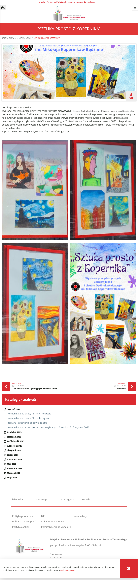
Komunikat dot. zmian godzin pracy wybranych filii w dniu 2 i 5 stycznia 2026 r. (49, 427)
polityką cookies (67, 570)
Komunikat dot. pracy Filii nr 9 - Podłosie (29, 413)
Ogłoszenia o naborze (52, 521)
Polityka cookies (20, 526)
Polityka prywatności (23, 516)
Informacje (41, 499)
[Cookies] (129, 568)
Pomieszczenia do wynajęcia (56, 526)
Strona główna (9, 38)
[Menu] (135, 7)
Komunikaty (80, 516)
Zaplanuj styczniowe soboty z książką (27, 422)
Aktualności (25, 38)
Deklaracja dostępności (24, 521)
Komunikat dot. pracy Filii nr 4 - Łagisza (28, 418)
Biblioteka (17, 499)
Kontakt (86, 499)
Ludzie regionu (66, 499)
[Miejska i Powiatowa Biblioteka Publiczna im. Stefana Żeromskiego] (29, 545)
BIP (43, 516)
